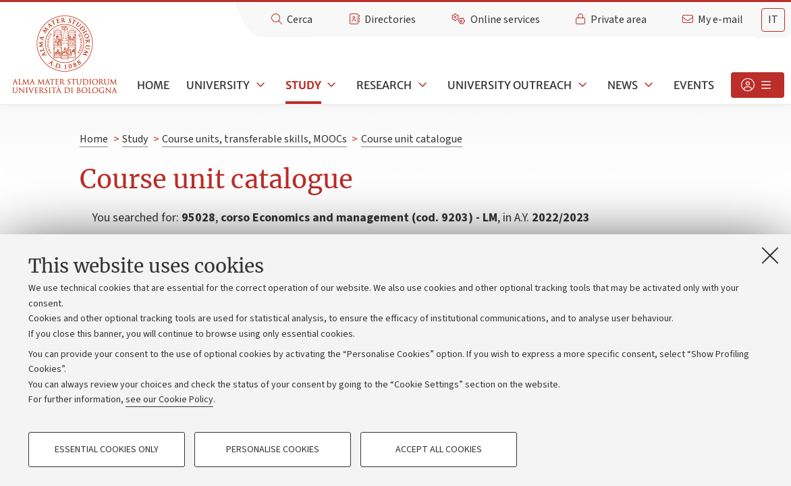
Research (384, 85)
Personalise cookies (272, 449)
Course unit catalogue (411, 139)
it (773, 19)
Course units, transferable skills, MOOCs (254, 139)
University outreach (509, 85)
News (622, 85)
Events (694, 85)
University (218, 85)
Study (303, 85)
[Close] (770, 255)
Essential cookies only (107, 449)
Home (153, 85)
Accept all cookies (439, 449)
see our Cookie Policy (169, 399)
